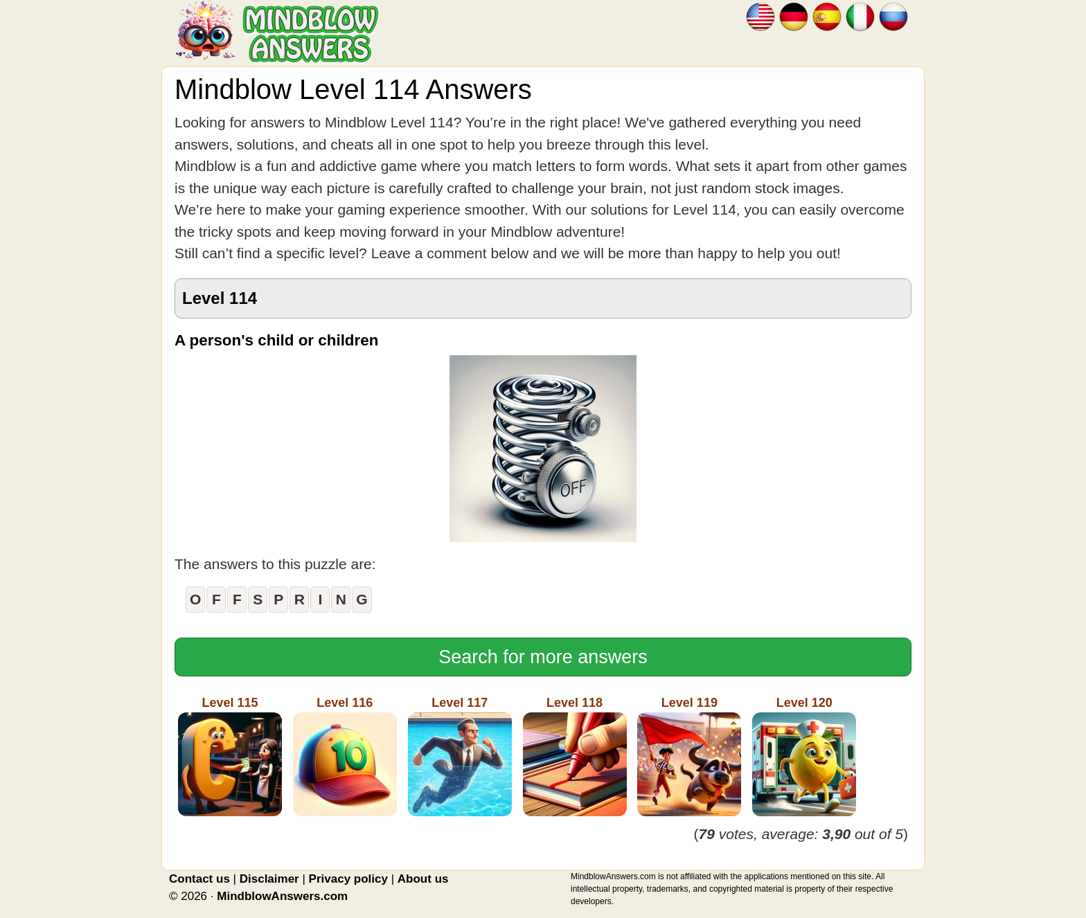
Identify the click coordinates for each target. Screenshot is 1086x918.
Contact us (199, 878)
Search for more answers (543, 657)
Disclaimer (269, 878)
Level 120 (804, 756)
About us (423, 878)
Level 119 (689, 756)
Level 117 (460, 756)
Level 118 (575, 756)
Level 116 (345, 756)
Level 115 (230, 756)
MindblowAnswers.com (282, 896)
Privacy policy (348, 878)
